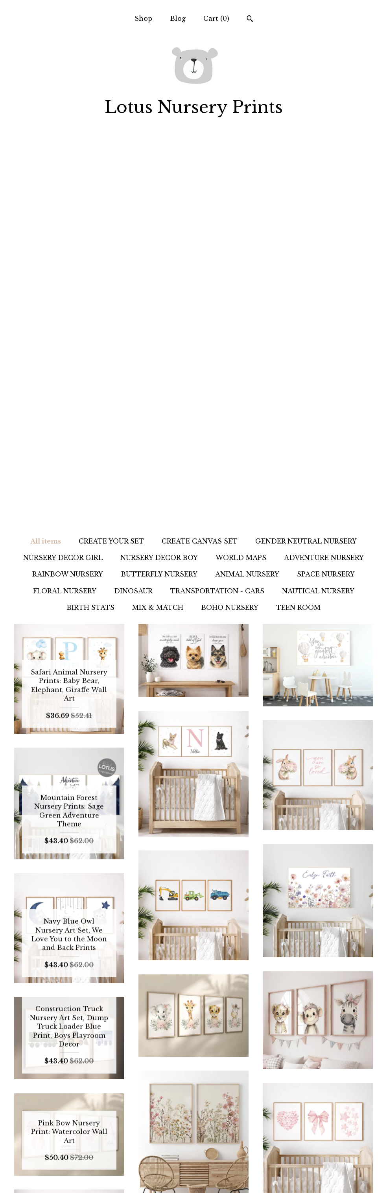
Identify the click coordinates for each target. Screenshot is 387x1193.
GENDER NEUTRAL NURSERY (306, 157)
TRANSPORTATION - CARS (217, 207)
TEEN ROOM (298, 224)
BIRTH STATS (90, 224)
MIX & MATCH (157, 224)
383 (237, 1063)
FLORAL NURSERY (64, 207)
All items (45, 157)
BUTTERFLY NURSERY (159, 190)
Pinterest (193, 1151)
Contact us (69, 1177)
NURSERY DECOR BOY (159, 174)
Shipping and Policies (69, 1164)
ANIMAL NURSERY (247, 190)
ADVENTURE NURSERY (324, 174)
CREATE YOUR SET (111, 157)
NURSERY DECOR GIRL (63, 174)
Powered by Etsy (317, 1164)
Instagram (193, 1138)
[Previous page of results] (118, 1063)
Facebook (193, 1164)
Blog (178, 18)
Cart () (216, 18)
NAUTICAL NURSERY (318, 207)
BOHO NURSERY (229, 224)
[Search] (250, 19)
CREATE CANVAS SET (200, 157)
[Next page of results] (271, 1063)
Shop (143, 18)
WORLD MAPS (241, 174)
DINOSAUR (133, 207)
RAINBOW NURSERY (67, 190)
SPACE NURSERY (326, 190)
